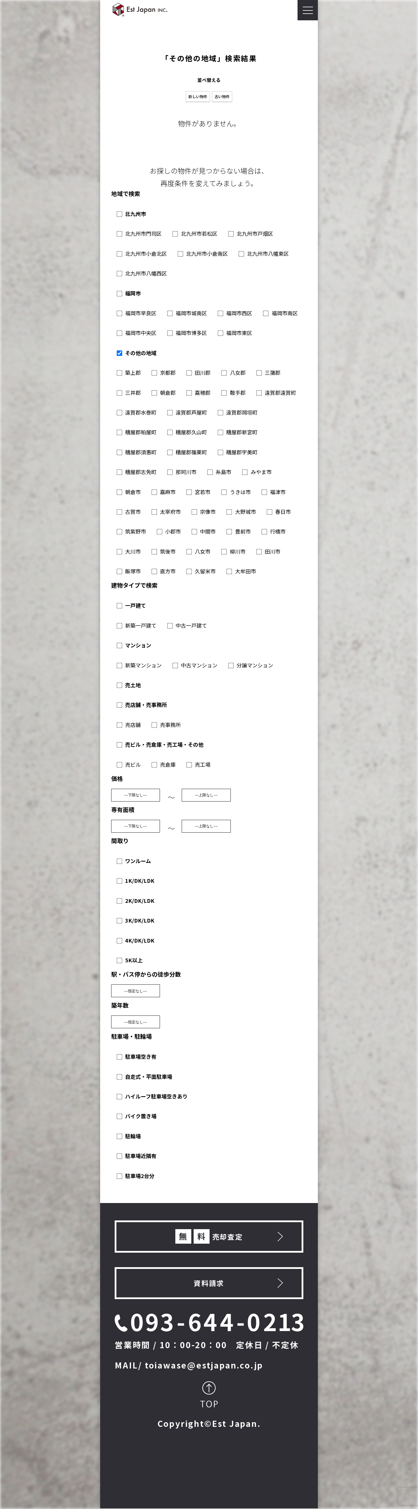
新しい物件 (197, 96)
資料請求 (209, 1283)
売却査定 (209, 1236)
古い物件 (222, 96)
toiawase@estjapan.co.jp (204, 1365)
